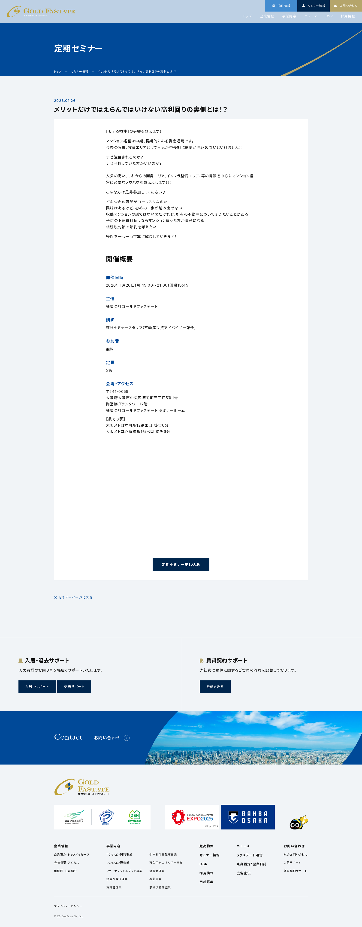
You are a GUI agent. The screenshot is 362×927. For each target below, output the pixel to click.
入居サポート (292, 862)
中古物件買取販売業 (163, 854)
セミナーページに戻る (76, 597)
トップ (247, 16)
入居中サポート (37, 686)
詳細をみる (215, 686)
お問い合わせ (107, 737)
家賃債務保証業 (160, 887)
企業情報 (267, 16)
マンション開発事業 (119, 854)
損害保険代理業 (117, 879)
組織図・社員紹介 (65, 871)
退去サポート (74, 686)
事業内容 (289, 16)
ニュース (311, 16)
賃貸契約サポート (295, 871)
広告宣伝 (244, 873)
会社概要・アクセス (66, 862)
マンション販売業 (117, 862)
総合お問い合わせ (296, 854)
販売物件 (206, 846)
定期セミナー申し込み (181, 564)
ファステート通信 (250, 855)
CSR (329, 16)
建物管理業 (157, 871)
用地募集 (206, 882)
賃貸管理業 (114, 887)
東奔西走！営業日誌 (252, 864)
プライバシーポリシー (68, 906)
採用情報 (348, 16)
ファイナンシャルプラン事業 (124, 871)
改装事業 (155, 879)
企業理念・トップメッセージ (72, 854)
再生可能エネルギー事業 (166, 862)
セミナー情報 (209, 855)
